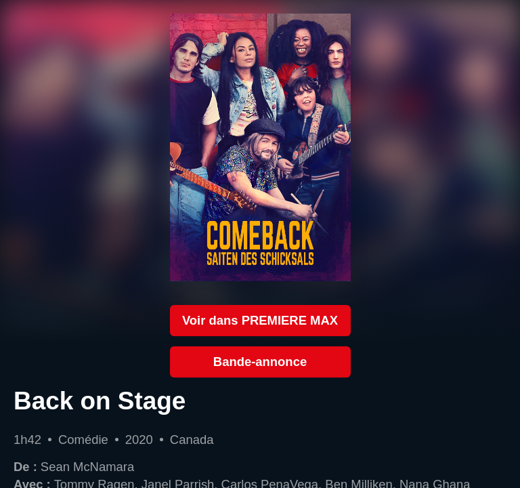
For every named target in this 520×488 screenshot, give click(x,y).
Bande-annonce (260, 361)
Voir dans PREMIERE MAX (260, 320)
